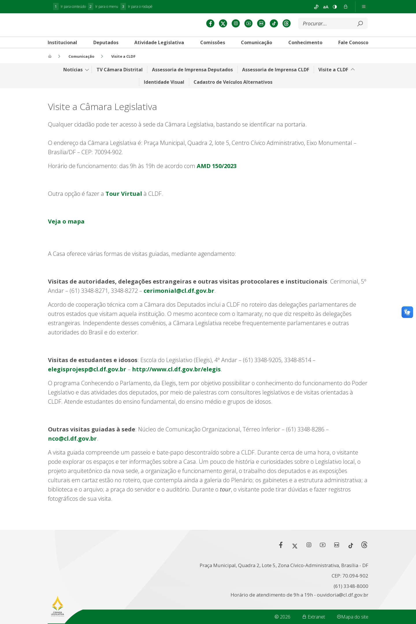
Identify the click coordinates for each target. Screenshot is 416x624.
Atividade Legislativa (159, 58)
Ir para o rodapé (136, 6)
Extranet (313, 617)
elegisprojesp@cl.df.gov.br (87, 384)
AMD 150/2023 (217, 181)
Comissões (212, 58)
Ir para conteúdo (69, 6)
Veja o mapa (66, 236)
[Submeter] (360, 39)
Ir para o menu (103, 6)
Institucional (62, 58)
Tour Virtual (123, 208)
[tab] (62, 57)
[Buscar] (328, 39)
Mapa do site (352, 617)
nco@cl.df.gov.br (72, 453)
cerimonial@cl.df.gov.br (179, 305)
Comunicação (256, 58)
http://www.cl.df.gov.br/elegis (176, 384)
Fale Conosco (353, 58)
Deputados (105, 58)
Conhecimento (305, 58)
